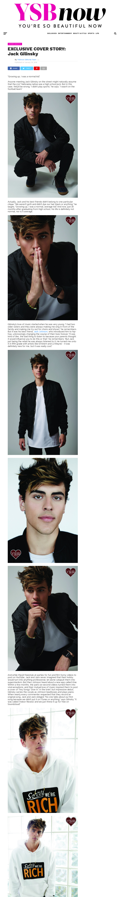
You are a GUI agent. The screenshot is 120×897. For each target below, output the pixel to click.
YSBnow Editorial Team (26, 60)
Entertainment (65, 33)
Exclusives (52, 33)
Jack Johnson (41, 331)
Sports (91, 33)
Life (97, 33)
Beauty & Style (79, 33)
